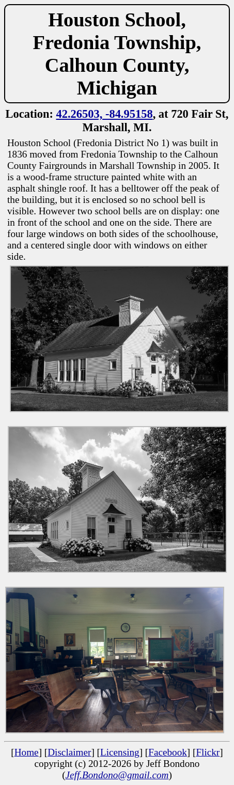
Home (26, 752)
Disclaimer (69, 752)
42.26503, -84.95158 (104, 113)
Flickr (208, 752)
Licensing (119, 752)
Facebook (167, 752)
